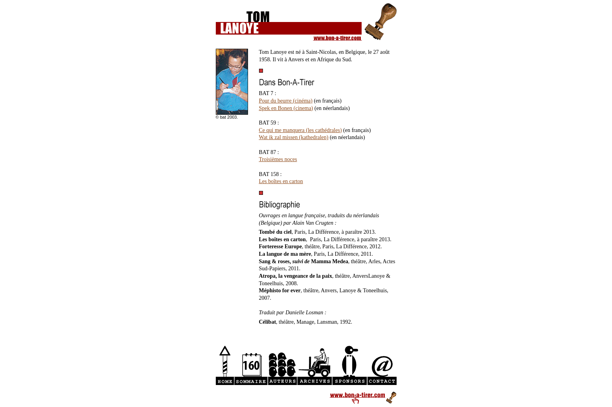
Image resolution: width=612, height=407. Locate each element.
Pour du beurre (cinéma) (285, 101)
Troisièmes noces (278, 159)
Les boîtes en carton (281, 181)
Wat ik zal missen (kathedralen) (294, 137)
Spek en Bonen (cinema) (286, 108)
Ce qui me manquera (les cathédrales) (300, 130)
